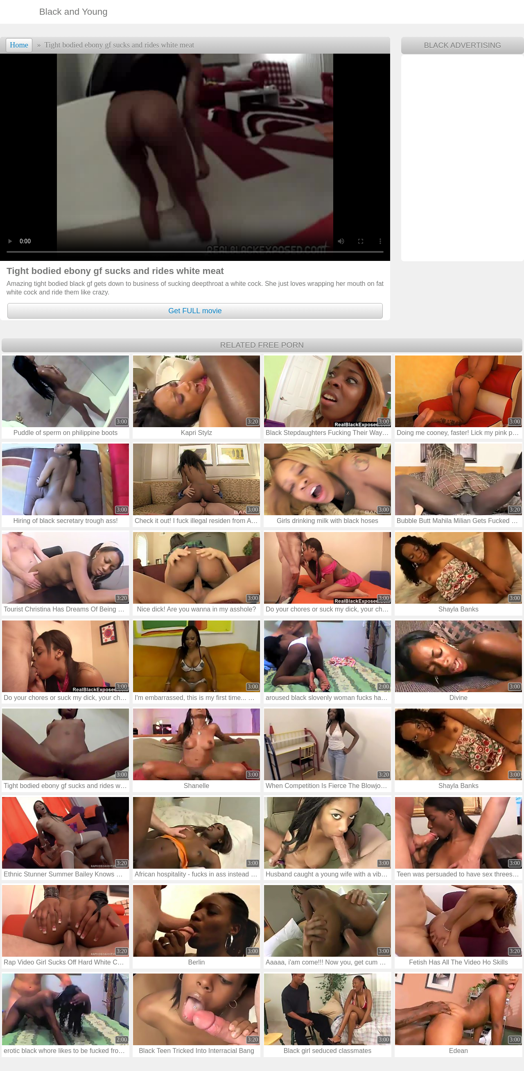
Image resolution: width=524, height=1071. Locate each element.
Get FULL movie (194, 311)
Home (19, 45)
